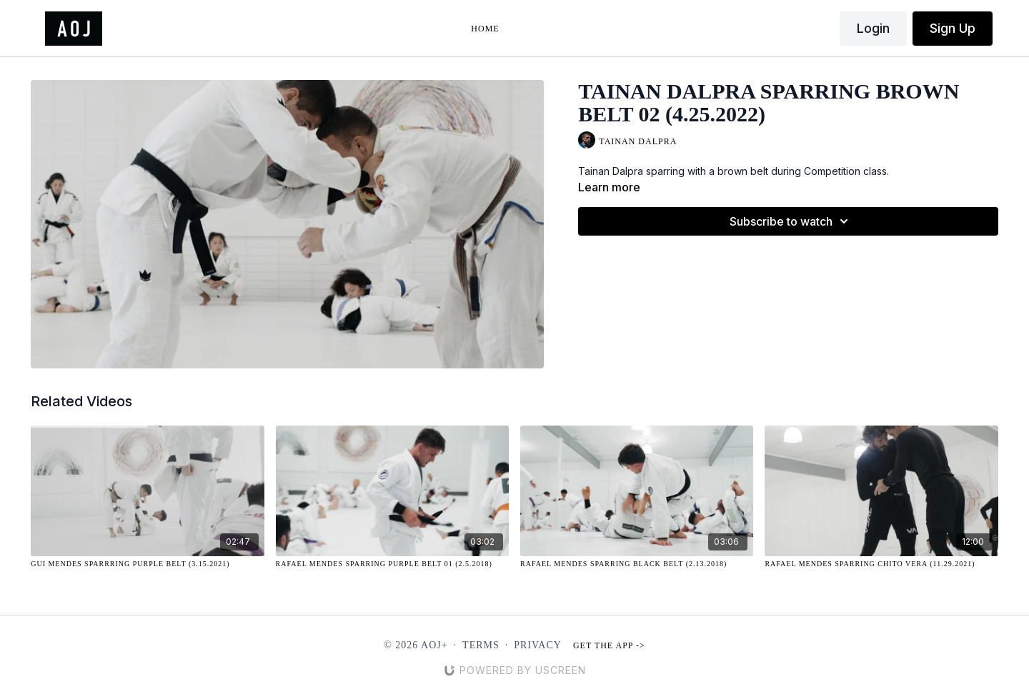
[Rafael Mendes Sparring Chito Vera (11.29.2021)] (881, 563)
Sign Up (952, 28)
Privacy (538, 645)
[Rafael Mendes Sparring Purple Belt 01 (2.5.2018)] (392, 563)
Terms (480, 645)
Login (873, 28)
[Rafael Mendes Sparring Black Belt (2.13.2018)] (636, 563)
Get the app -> (609, 645)
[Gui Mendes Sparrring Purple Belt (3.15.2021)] (147, 563)
